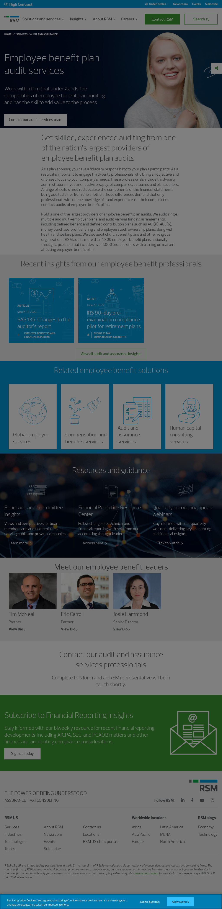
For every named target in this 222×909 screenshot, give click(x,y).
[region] (111, 901)
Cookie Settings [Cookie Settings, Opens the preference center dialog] (150, 901)
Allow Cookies (180, 901)
